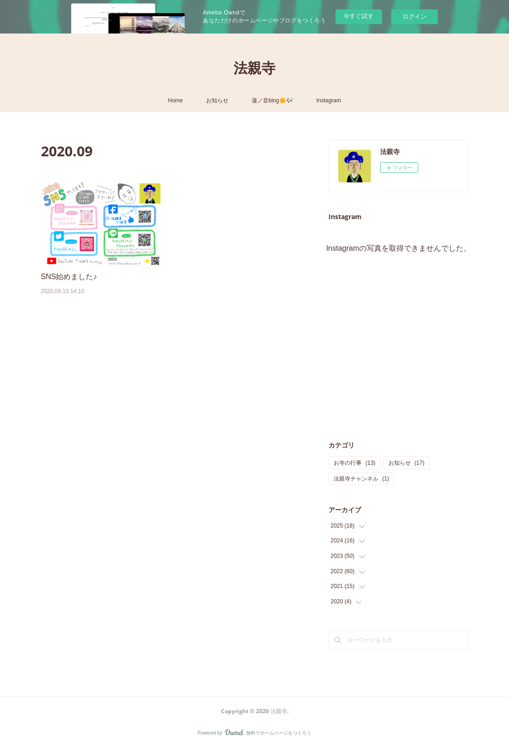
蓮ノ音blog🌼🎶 (272, 100)
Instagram (328, 100)
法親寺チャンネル (361, 478)
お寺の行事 (354, 463)
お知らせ (217, 100)
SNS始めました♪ (69, 277)
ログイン (414, 16)
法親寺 (254, 67)
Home (175, 100)
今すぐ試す (358, 16)
